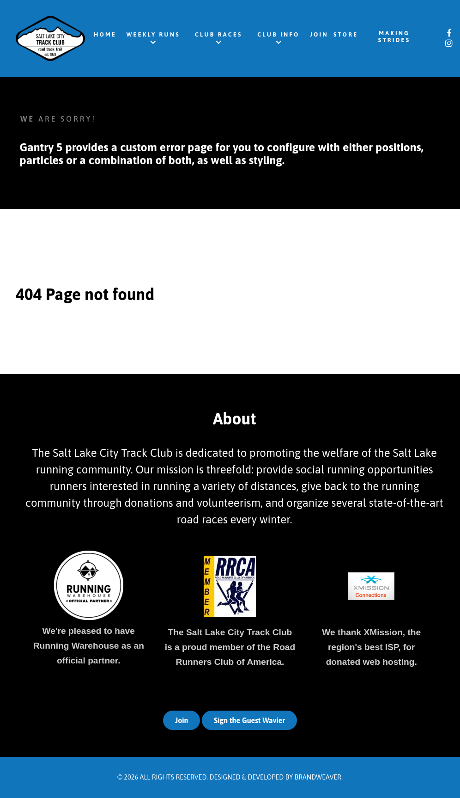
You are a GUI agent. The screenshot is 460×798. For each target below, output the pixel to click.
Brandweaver (318, 777)
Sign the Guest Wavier (249, 720)
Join (181, 720)
